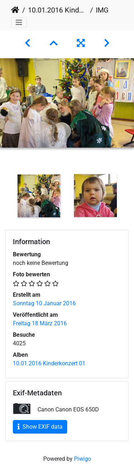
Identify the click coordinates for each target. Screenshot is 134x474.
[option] (39, 196)
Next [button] (128, 197)
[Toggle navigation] (19, 22)
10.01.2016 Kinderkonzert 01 (57, 10)
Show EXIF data (40, 426)
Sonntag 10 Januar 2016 (44, 303)
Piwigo (82, 458)
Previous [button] (5, 197)
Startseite (15, 10)
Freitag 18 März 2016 (40, 323)
